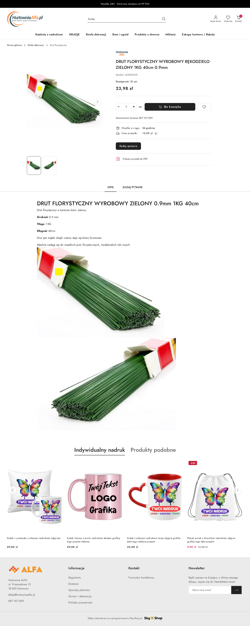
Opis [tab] (110, 187)
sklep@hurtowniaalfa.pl (21, 595)
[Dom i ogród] (120, 34)
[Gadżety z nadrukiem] (49, 34)
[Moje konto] (216, 19)
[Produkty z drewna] (147, 34)
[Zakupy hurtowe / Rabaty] (198, 34)
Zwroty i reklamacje (79, 596)
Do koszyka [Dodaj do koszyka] (170, 107)
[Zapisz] (236, 590)
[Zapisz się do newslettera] (210, 590)
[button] (97, 102)
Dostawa (73, 584)
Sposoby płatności (79, 590)
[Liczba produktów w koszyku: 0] (238, 19)
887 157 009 (16, 601)
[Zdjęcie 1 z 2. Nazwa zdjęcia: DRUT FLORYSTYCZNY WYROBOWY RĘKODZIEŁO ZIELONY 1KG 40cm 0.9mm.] (34, 165)
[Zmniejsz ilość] (118, 106)
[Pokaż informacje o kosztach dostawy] (156, 133)
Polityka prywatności (80, 602)
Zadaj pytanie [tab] (133, 187)
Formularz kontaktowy (141, 578)
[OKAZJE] (74, 34)
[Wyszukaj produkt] (126, 19)
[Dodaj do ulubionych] (204, 107)
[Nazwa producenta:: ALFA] (122, 53)
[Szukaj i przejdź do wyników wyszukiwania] (163, 19)
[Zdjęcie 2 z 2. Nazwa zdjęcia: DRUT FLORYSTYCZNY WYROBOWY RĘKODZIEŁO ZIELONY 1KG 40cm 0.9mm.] (49, 165)
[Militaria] (170, 34)
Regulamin (74, 578)
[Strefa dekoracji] (96, 34)
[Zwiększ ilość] (133, 106)
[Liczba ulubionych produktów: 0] (228, 19)
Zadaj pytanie (128, 146)
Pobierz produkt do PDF (132, 159)
